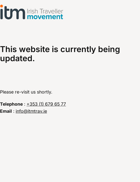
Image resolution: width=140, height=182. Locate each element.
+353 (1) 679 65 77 (46, 104)
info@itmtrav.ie (31, 111)
